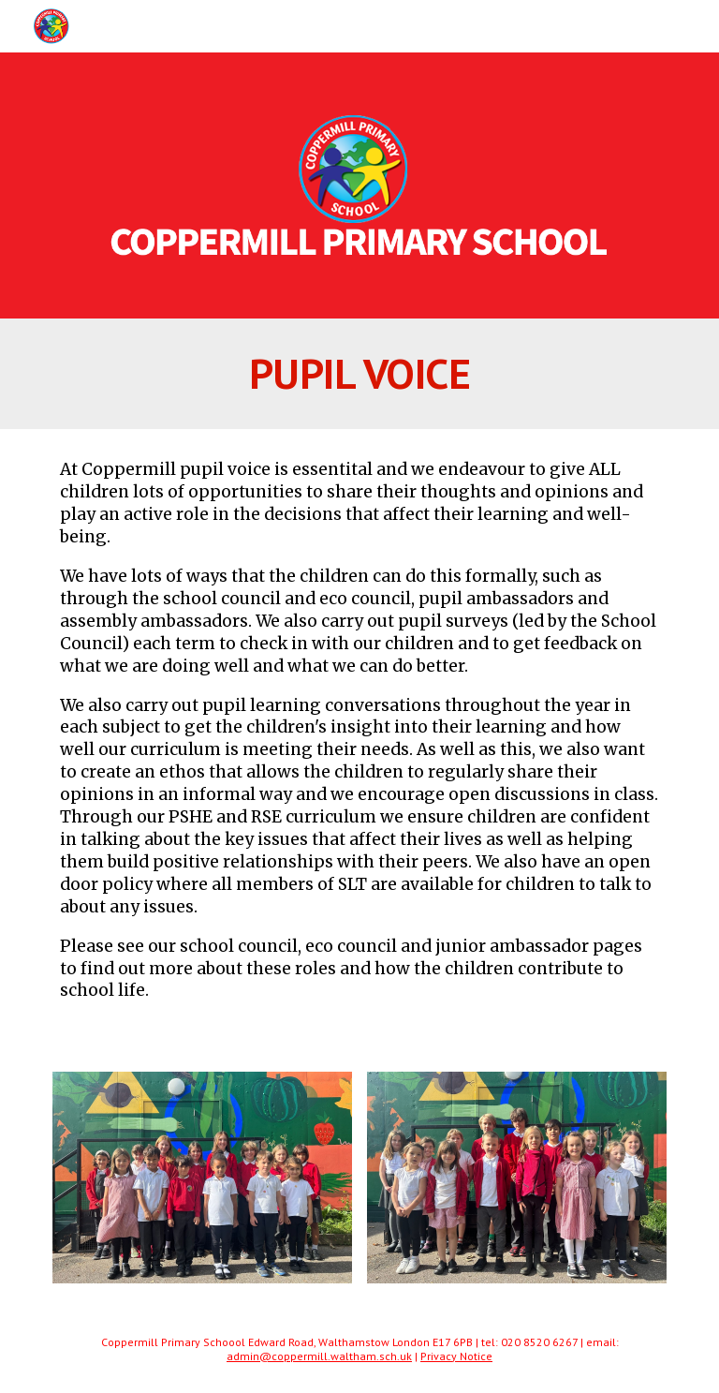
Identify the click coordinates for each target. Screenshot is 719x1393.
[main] (359, 374)
